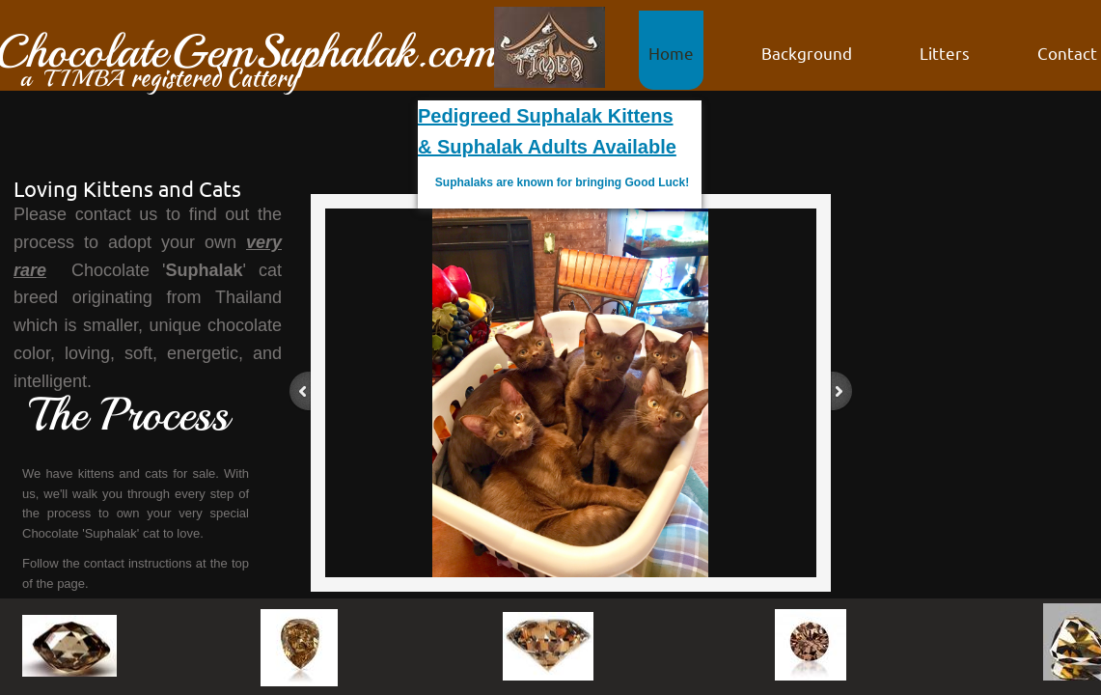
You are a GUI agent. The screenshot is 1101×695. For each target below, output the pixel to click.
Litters (945, 52)
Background (806, 52)
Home (671, 52)
